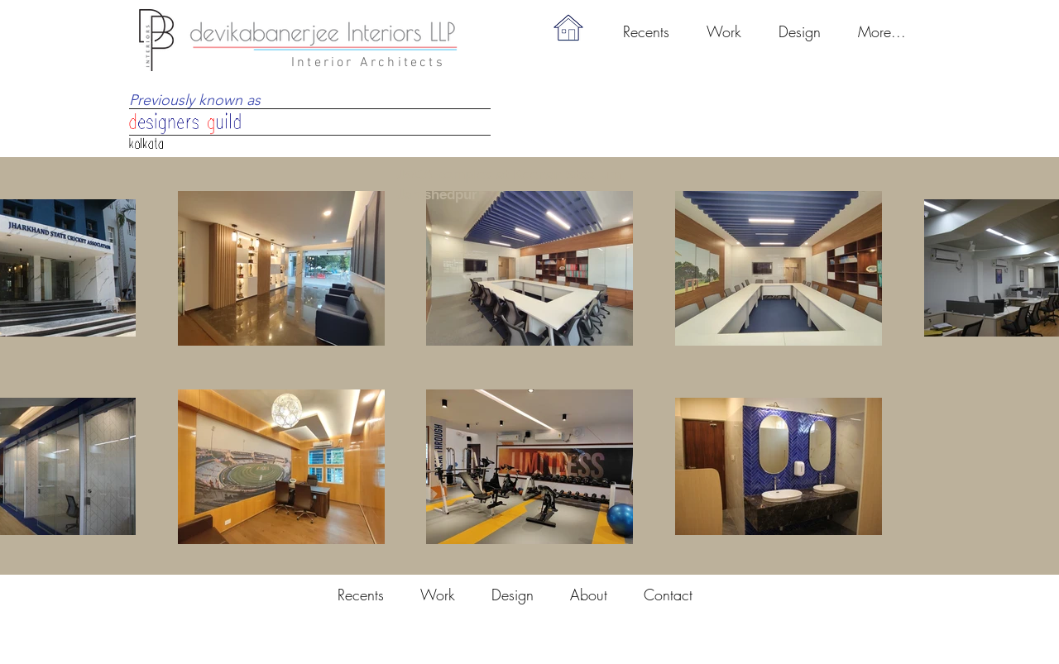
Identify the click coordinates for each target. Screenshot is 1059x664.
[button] (724, 31)
